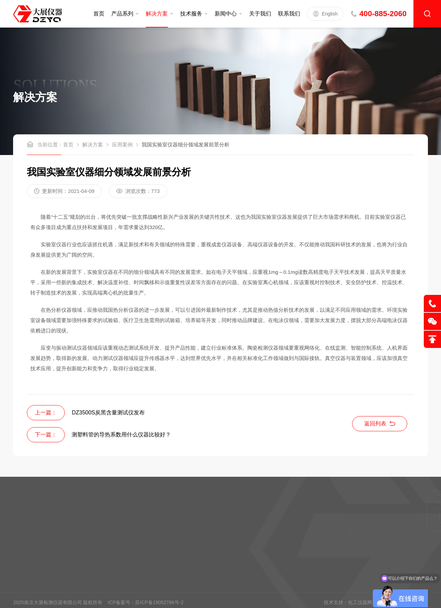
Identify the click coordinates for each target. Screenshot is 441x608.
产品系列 (122, 14)
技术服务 (191, 14)
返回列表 (379, 423)
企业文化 (85, 524)
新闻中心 (226, 14)
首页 (98, 14)
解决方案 (157, 14)
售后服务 (30, 524)
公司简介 (85, 513)
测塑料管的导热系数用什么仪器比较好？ (121, 434)
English (325, 14)
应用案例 (122, 144)
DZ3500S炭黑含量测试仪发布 (108, 412)
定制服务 (30, 513)
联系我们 (289, 14)
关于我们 (260, 14)
